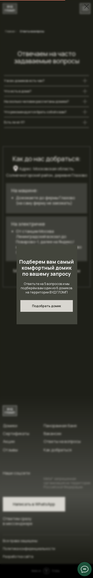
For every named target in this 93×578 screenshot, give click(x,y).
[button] (46, 306)
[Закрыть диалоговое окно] (86, 6)
